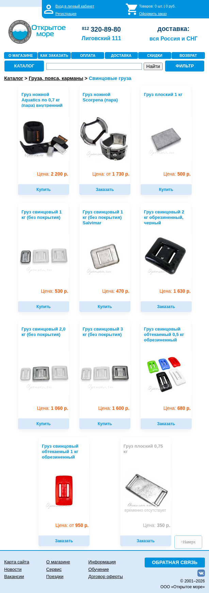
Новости (12, 569)
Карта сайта (16, 561)
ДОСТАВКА (121, 55)
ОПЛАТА (87, 55)
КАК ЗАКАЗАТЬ (54, 55)
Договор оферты (105, 576)
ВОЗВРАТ (188, 55)
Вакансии (14, 576)
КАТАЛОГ (24, 65)
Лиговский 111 (101, 38)
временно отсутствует (145, 510)
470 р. (115, 291)
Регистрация (66, 14)
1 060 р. (52, 408)
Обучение (98, 569)
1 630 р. (175, 291)
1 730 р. (110, 174)
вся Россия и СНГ (173, 38)
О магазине (58, 561)
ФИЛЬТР (185, 65)
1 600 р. (113, 408)
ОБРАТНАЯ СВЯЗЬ (174, 562)
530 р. (54, 291)
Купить (43, 189)
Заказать (105, 189)
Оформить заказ (152, 14)
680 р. (177, 408)
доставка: (174, 28)
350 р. (156, 525)
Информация (102, 561)
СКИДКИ (154, 55)
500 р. (177, 174)
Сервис (54, 569)
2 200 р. (52, 174)
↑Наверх (188, 542)
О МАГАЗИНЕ (21, 55)
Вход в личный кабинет (74, 6)
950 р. (72, 525)
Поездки (54, 576)
